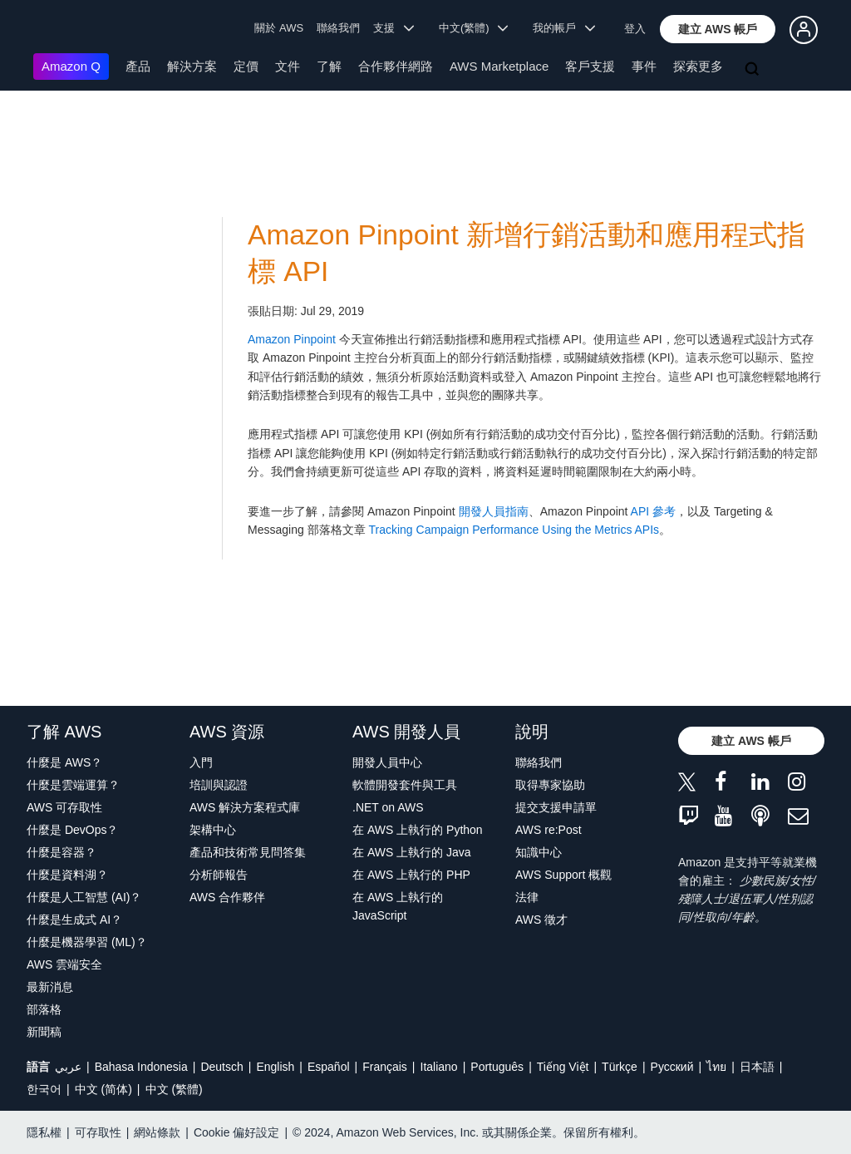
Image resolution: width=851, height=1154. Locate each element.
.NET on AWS (388, 807)
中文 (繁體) (174, 1089)
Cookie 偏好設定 (236, 1132)
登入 (635, 28)
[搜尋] (754, 70)
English (275, 1066)
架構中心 (212, 829)
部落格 (44, 1009)
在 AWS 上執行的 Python (417, 829)
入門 (201, 762)
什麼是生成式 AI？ (74, 919)
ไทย (716, 1066)
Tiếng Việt (563, 1066)
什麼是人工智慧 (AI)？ (84, 897)
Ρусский (672, 1066)
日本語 (757, 1066)
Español (328, 1066)
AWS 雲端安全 (64, 964)
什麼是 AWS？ (64, 762)
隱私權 (44, 1132)
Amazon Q (71, 66)
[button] (718, 29)
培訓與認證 (218, 785)
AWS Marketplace (499, 66)
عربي (68, 1066)
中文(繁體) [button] (474, 28)
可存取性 (98, 1132)
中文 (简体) (103, 1089)
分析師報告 (218, 874)
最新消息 (50, 987)
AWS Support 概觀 (563, 874)
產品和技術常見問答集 (247, 852)
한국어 (44, 1089)
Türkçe (619, 1066)
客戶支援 (590, 66)
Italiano (439, 1066)
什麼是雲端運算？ (73, 785)
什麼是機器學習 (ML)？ (87, 942)
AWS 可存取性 (64, 807)
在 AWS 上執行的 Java (411, 852)
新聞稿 (44, 1031)
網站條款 (157, 1132)
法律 (527, 897)
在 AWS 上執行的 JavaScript (397, 906)
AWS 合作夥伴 (227, 897)
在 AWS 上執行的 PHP (411, 874)
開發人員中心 (387, 762)
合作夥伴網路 (395, 66)
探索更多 (698, 66)
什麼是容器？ (61, 852)
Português (497, 1066)
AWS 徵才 (541, 919)
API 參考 (653, 511)
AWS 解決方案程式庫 (244, 807)
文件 (287, 66)
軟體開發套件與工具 (404, 785)
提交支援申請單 (556, 807)
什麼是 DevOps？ (72, 829)
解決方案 (192, 66)
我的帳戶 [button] (564, 28)
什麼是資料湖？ (67, 874)
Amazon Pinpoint (292, 339)
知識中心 (538, 852)
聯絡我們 (338, 28)
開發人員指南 (494, 511)
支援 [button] (393, 28)
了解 (329, 66)
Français (384, 1066)
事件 (644, 66)
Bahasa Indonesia (141, 1066)
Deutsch (221, 1066)
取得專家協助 (550, 785)
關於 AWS (278, 28)
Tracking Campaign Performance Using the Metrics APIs (513, 529)
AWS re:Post (548, 829)
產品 (137, 66)
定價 (246, 66)
